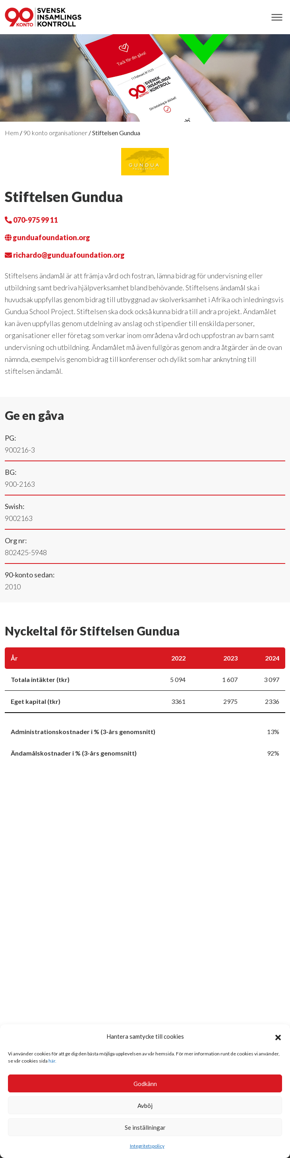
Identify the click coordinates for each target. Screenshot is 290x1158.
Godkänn (145, 1083)
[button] (278, 1036)
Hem (12, 132)
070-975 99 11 (31, 220)
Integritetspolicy (147, 1146)
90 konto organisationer (55, 132)
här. (52, 1061)
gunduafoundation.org (47, 237)
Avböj (145, 1105)
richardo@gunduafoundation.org (65, 255)
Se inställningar (145, 1127)
